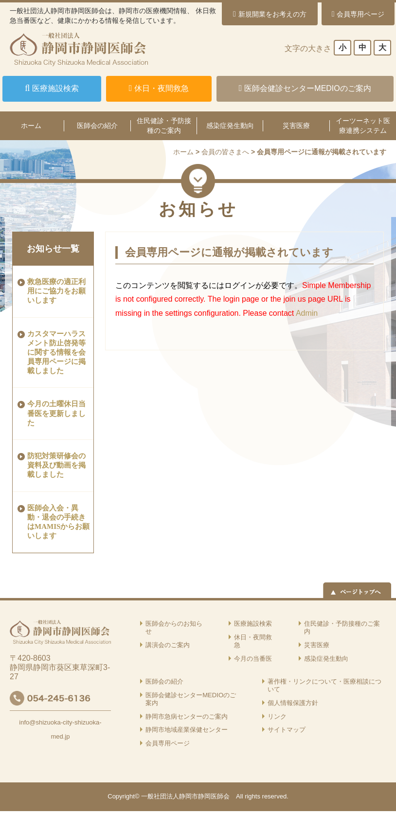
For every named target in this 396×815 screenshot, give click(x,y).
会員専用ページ (167, 743)
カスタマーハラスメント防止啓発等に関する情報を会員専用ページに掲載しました (56, 352)
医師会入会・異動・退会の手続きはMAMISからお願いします (58, 522)
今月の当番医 (253, 658)
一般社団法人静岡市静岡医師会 (185, 796)
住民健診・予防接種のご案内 (164, 125)
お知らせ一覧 (53, 249)
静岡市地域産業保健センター (186, 729)
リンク (277, 716)
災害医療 (296, 125)
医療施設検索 (253, 623)
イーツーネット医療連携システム (363, 125)
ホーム (183, 152)
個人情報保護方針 (293, 702)
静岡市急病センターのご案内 (186, 716)
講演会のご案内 (167, 645)
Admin (307, 313)
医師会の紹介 (97, 125)
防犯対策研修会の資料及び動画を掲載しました (56, 465)
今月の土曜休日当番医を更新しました (56, 413)
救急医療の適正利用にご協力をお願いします (56, 291)
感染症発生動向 (230, 125)
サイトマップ (287, 729)
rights (252, 796)
